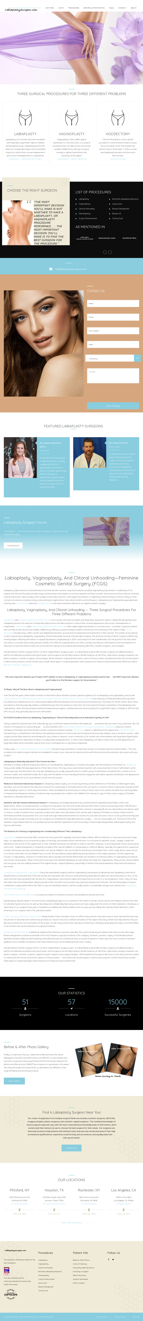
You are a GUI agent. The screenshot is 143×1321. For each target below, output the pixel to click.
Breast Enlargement (120, 209)
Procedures (73, 8)
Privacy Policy (119, 1317)
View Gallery (14, 1081)
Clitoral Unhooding (118, 159)
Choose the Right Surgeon (32, 190)
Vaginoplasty (71, 134)
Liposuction (117, 204)
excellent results (44, 603)
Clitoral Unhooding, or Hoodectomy (19, 895)
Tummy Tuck (117, 218)
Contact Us (71, 1148)
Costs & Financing (80, 1264)
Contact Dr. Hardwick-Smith (51, 493)
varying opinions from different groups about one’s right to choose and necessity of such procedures (47, 698)
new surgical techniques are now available (33, 749)
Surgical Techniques (80, 1279)
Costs (61, 8)
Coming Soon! (13, 545)
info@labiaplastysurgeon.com (71, 269)
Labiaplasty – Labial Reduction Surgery (25, 159)
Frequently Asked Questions (83, 1268)
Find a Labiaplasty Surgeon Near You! (24, 8)
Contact (122, 8)
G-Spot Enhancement (88, 218)
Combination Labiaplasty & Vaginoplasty (21, 872)
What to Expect (79, 1283)
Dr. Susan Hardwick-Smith (54, 1204)
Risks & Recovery (79, 1275)
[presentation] (103, 394)
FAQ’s (111, 8)
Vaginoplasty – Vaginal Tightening (71, 159)
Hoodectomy (118, 134)
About (134, 8)
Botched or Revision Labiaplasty (17, 665)
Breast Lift (116, 213)
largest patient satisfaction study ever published (83, 727)
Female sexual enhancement (16, 932)
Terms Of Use (102, 1317)
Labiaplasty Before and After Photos (34, 620)
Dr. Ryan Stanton (124, 1204)
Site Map (136, 1317)
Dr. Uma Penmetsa (19, 1204)
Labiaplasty (25, 134)
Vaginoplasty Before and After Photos (48, 626)
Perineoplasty (84, 213)
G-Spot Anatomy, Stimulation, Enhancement (22, 916)
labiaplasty (131, 765)
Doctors (50, 8)
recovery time (22, 603)
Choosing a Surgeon (81, 1271)
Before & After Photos (94, 8)
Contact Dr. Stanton (117, 486)
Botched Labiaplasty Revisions (125, 199)
